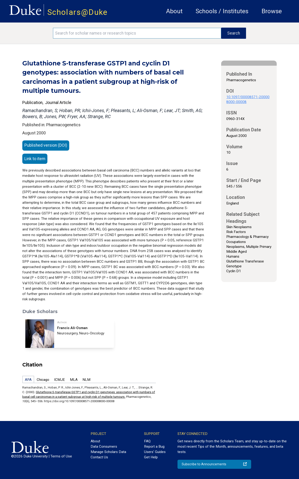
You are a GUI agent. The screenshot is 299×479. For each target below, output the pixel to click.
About (174, 11)
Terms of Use (61, 456)
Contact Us (99, 457)
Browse (272, 11)
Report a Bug (154, 446)
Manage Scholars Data (108, 452)
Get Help (151, 457)
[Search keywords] (137, 33)
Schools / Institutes (222, 11)
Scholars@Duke (77, 12)
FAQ (147, 441)
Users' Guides (155, 452)
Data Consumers (104, 446)
